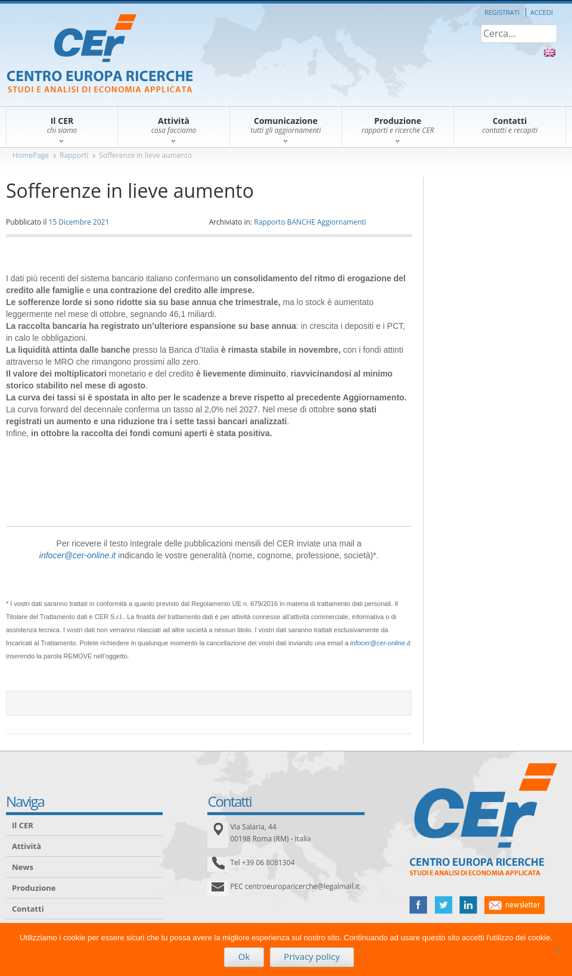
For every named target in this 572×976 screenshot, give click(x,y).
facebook (418, 905)
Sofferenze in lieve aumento (145, 155)
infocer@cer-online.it (77, 555)
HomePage (31, 155)
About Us (549, 52)
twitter (443, 905)
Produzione (33, 887)
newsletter (514, 905)
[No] (557, 949)
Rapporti (74, 155)
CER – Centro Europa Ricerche (100, 54)
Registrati (502, 12)
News (22, 867)
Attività (26, 846)
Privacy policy (312, 956)
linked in (468, 905)
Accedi (541, 12)
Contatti (28, 908)
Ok (244, 956)
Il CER (22, 825)
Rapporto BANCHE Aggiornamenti (310, 222)
